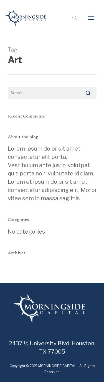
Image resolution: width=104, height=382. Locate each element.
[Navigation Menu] (91, 18)
